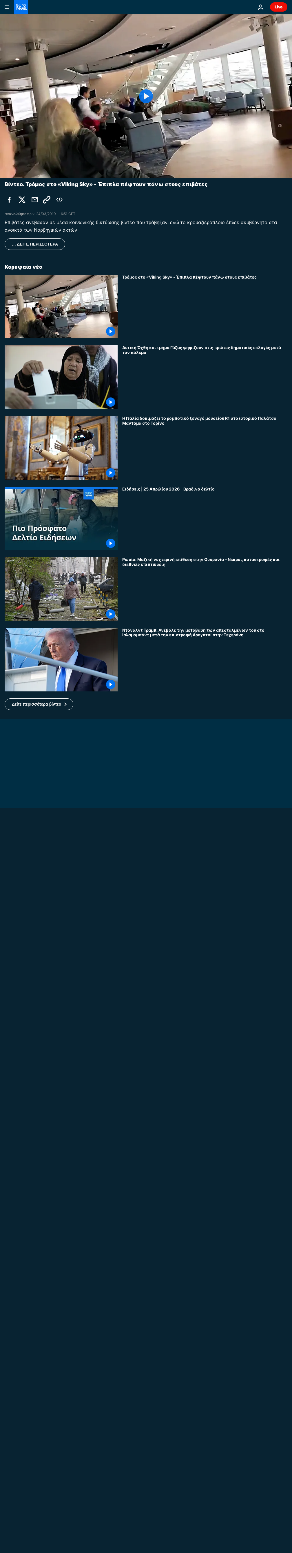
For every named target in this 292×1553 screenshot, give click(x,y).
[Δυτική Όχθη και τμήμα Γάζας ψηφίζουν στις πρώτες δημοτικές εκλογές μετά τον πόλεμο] (204, 377)
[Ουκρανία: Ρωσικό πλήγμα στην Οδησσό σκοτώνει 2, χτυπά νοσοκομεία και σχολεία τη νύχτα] (204, 1128)
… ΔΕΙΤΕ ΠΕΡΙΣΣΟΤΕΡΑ (35, 244)
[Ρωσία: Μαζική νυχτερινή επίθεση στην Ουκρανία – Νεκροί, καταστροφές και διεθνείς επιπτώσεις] (204, 589)
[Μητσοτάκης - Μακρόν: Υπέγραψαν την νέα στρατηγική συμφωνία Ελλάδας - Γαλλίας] (204, 1487)
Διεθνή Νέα (134, 1525)
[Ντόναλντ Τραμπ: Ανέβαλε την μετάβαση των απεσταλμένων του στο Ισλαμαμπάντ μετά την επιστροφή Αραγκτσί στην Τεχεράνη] (204, 660)
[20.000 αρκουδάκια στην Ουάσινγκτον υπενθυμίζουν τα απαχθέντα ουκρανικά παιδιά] (204, 1199)
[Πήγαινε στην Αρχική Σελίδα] (21, 7)
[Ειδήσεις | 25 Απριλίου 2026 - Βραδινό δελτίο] (204, 519)
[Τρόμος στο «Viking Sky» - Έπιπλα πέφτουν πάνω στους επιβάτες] (204, 307)
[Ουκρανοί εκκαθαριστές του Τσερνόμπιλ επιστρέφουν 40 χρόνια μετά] (204, 1058)
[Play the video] (146, 96)
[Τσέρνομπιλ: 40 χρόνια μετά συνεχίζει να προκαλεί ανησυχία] (146, 1442)
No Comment (18, 1005)
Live (279, 6)
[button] (39, 704)
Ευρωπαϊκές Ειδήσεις (27, 1434)
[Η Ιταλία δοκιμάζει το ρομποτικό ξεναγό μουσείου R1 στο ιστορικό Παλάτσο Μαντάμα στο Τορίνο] (204, 448)
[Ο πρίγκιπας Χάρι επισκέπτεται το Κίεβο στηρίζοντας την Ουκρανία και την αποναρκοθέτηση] (146, 1013)
